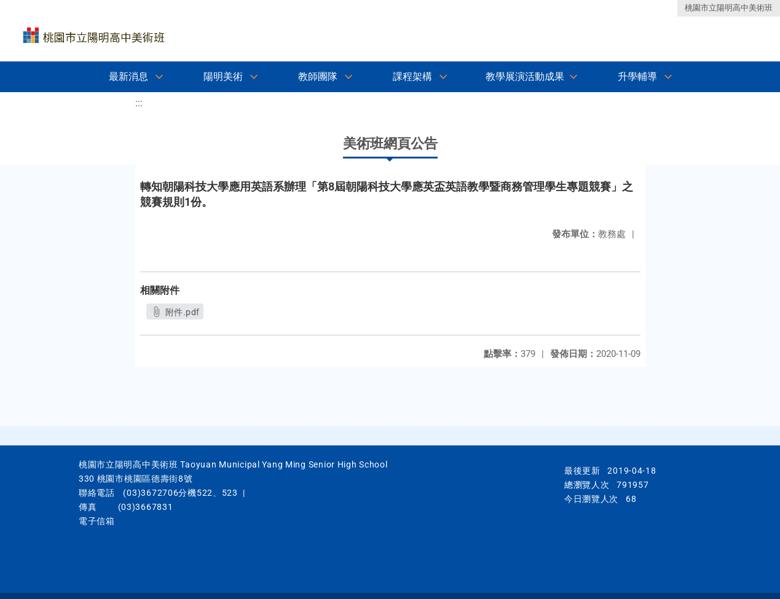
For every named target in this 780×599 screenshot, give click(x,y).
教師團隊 (317, 76)
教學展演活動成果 (525, 76)
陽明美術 (223, 76)
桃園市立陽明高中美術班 (729, 7)
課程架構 (412, 76)
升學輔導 (637, 76)
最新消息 (128, 76)
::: (139, 103)
